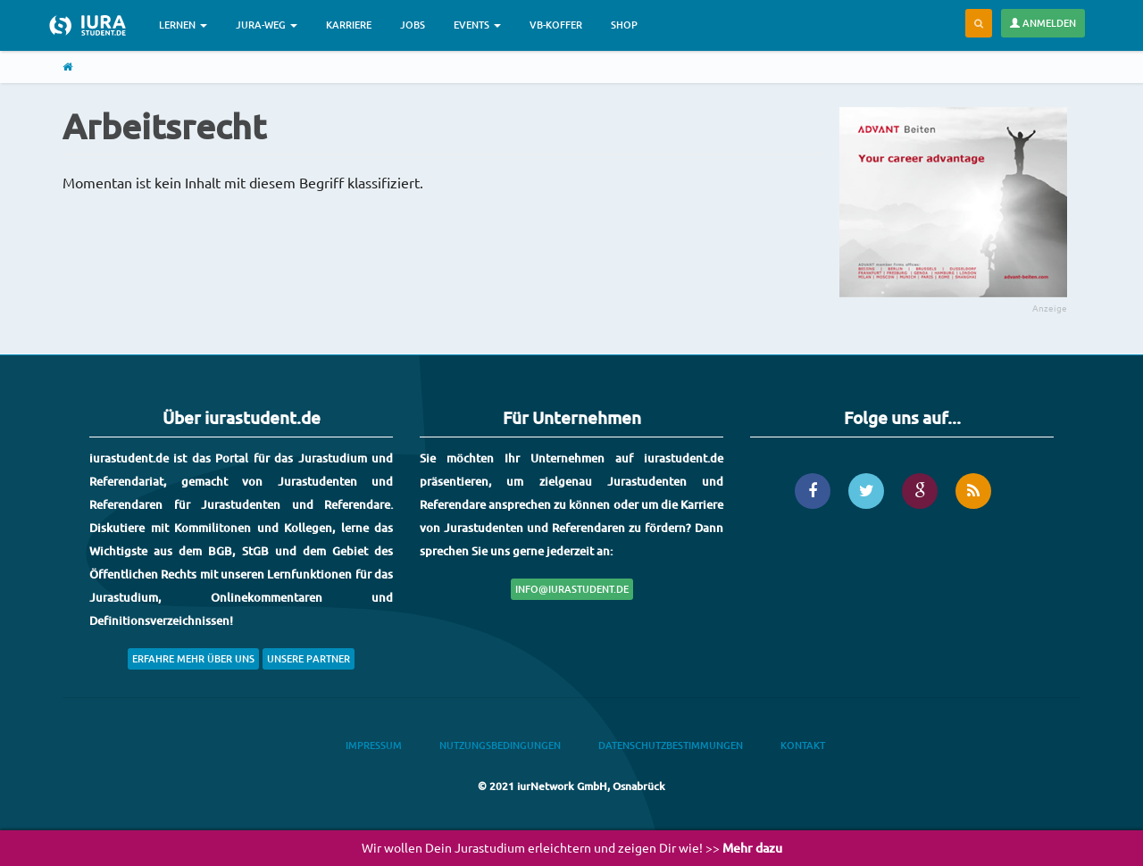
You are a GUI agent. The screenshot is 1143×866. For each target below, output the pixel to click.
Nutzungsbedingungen (500, 745)
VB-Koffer (556, 24)
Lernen (183, 24)
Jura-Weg (266, 24)
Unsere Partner (308, 658)
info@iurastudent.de (572, 588)
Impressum (374, 745)
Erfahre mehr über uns (193, 658)
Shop (624, 24)
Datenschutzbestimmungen (670, 745)
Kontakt (802, 745)
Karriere (348, 24)
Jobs (412, 24)
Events (477, 24)
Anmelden (1043, 22)
